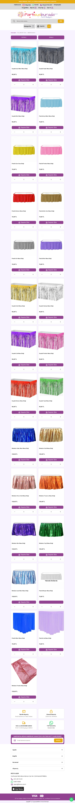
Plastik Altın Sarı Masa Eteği (46, 211)
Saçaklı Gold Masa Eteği (18, 306)
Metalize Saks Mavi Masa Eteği (20, 448)
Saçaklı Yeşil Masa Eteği (45, 401)
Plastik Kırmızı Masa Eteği (19, 211)
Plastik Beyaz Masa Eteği (46, 590)
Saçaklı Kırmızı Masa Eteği (19, 401)
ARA (61, 21)
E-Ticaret (33, 801)
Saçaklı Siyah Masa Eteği (46, 68)
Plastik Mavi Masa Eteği (18, 638)
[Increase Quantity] (33, 84)
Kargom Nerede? (47, 5)
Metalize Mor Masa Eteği (18, 543)
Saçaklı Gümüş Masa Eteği (46, 306)
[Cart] (44, 26)
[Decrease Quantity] (14, 84)
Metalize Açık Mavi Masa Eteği (20, 590)
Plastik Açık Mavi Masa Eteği (47, 116)
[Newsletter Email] (37, 740)
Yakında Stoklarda (51, 581)
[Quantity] (23, 84)
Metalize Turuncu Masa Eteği (47, 496)
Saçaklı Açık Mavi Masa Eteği (19, 68)
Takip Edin (28, 5)
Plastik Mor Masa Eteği (45, 258)
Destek (36, 5)
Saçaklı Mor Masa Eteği (18, 116)
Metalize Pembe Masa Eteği (19, 685)
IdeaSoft (28, 801)
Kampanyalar (57, 5)
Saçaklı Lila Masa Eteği (18, 353)
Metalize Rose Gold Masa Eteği (20, 496)
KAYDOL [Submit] (58, 740)
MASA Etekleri (31, 32)
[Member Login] (41, 8)
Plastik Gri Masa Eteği (17, 258)
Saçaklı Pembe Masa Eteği (46, 353)
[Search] (37, 21)
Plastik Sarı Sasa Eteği (18, 163)
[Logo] (38, 14)
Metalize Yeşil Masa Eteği (46, 543)
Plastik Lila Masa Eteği (45, 638)
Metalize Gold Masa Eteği (46, 448)
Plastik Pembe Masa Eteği (46, 163)
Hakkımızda (17, 5)
